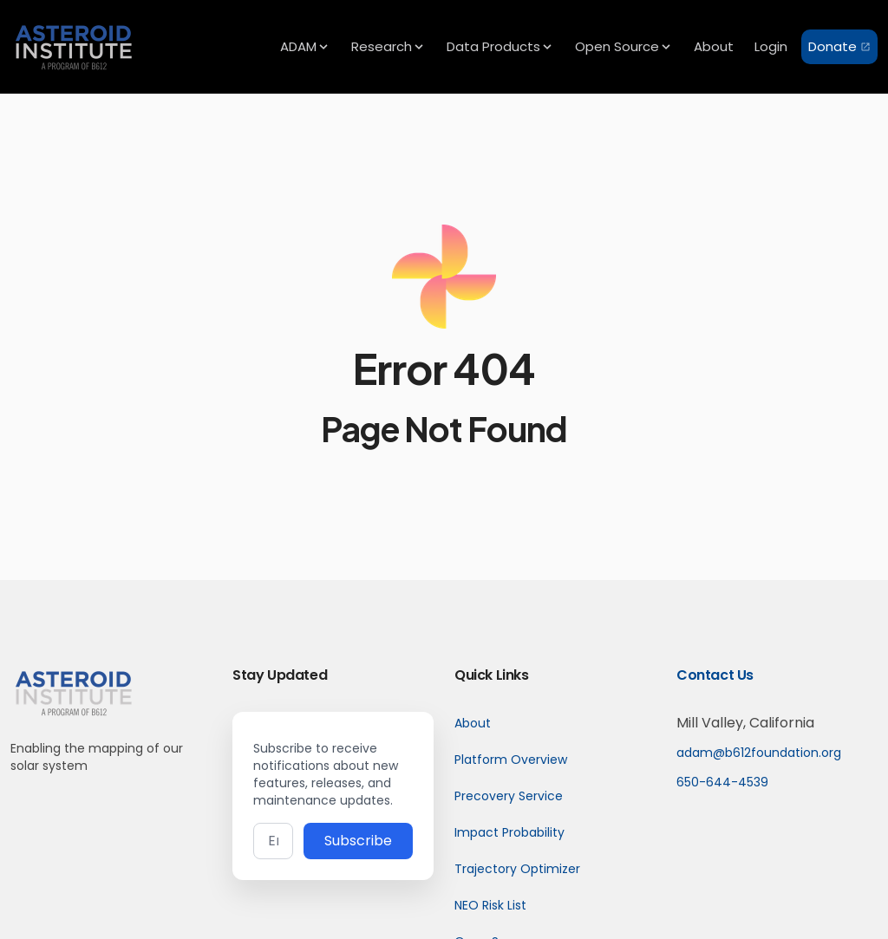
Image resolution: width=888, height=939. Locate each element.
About (472, 723)
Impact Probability (509, 832)
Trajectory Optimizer (517, 868)
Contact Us (715, 675)
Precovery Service (508, 796)
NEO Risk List (490, 905)
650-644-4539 (722, 782)
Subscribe (358, 841)
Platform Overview (510, 759)
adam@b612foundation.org (758, 752)
